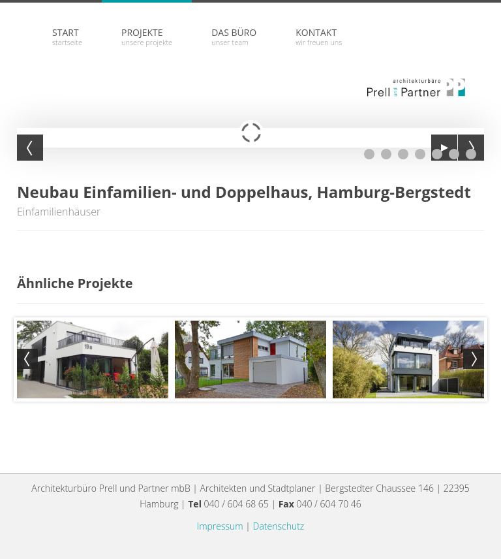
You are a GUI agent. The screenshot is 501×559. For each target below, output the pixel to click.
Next (473, 359)
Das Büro (233, 36)
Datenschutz (279, 526)
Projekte (146, 36)
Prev (27, 359)
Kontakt (319, 36)
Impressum (220, 526)
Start (67, 36)
